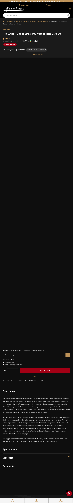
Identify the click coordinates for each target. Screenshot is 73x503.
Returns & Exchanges (12, 429)
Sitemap (7, 477)
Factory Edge (9, 230)
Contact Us (8, 482)
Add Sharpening (13, 233)
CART (50, 5)
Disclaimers (9, 461)
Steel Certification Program (14, 441)
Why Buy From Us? (11, 404)
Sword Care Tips (10, 437)
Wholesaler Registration (13, 469)
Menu (70, 9)
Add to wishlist (36, 54)
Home (4, 21)
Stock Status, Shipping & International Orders (19, 425)
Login (5, 399)
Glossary (8, 412)
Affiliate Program (11, 465)
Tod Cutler (6, 29)
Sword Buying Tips (11, 433)
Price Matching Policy (12, 449)
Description (9, 259)
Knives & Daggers (22, 21)
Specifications (10, 317)
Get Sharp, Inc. (51, 487)
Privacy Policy (9, 453)
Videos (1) (8, 325)
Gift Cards (8, 421)
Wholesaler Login (16, 399)
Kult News (8, 416)
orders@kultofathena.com (11, 394)
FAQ (6, 408)
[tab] (36, 259)
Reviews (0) (8, 334)
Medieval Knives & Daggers (39, 21)
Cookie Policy (9, 457)
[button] (36, 41)
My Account (25, 5)
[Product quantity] (12, 239)
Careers (7, 473)
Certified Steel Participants (14, 445)
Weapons (10, 21)
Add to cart (45, 239)
